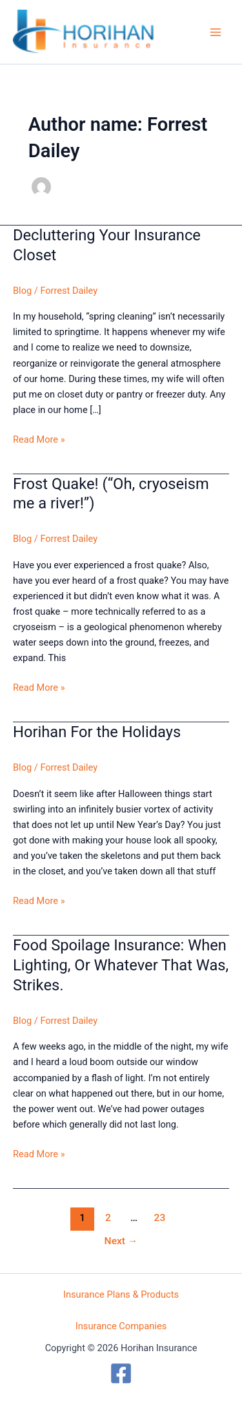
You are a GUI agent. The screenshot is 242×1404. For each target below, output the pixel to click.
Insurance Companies (121, 1326)
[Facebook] (121, 1373)
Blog (22, 290)
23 (160, 1218)
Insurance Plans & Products (121, 1294)
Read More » (39, 439)
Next (121, 1241)
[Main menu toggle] (215, 32)
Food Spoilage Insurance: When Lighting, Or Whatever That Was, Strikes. (120, 965)
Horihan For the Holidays (97, 732)
